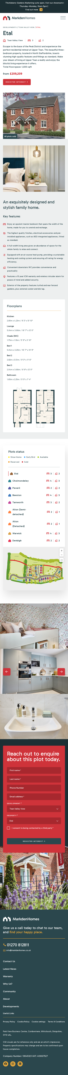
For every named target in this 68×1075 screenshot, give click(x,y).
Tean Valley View (26, 27)
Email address (17, 796)
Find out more (34, 9)
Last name (15, 779)
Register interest (16, 82)
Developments (10, 27)
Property (12, 815)
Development (14, 803)
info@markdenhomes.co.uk (17, 950)
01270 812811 (16, 944)
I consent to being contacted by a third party (32, 828)
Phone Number (17, 788)
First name (15, 770)
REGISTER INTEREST (33, 841)
